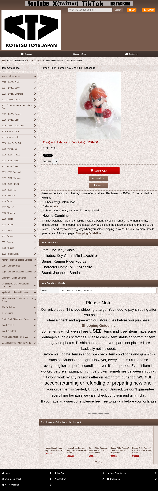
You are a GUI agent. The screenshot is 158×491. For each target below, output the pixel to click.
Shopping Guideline (88, 233)
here (55, 206)
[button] (79, 54)
